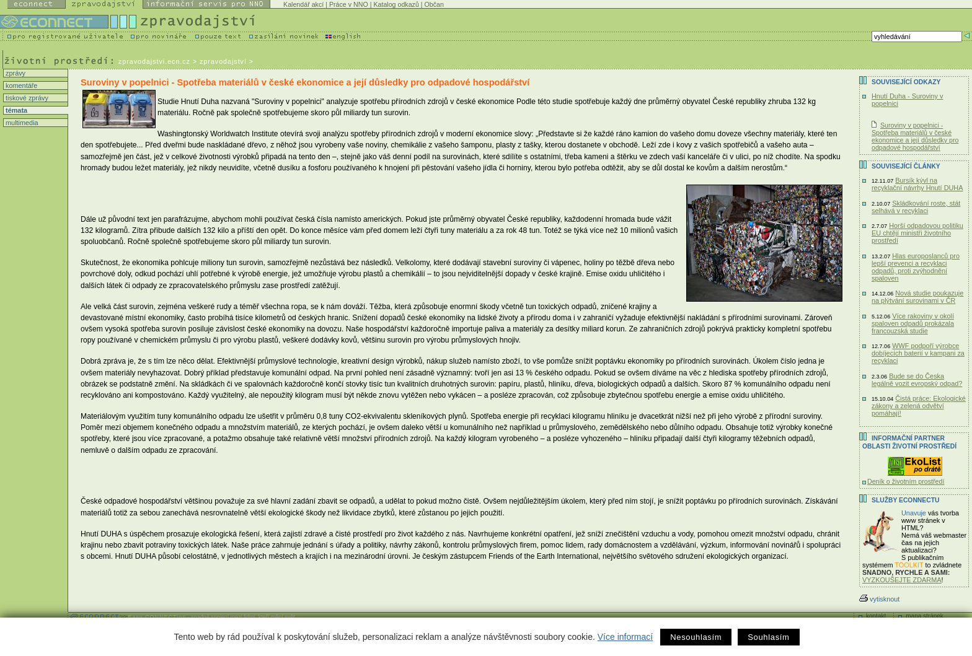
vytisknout (879, 599)
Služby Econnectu (905, 500)
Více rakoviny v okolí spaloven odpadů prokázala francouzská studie (913, 323)
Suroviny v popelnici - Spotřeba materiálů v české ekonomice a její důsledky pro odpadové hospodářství (915, 136)
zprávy (14, 73)
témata (15, 110)
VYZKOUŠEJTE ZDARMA (902, 580)
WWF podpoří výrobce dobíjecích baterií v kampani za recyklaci (918, 353)
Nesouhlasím (696, 637)
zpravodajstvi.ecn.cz (154, 61)
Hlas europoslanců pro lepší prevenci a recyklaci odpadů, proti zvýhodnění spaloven (916, 267)
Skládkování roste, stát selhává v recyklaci (916, 206)
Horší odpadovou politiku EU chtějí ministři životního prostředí (917, 233)
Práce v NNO (348, 4)
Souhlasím (768, 637)
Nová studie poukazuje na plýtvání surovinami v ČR (917, 296)
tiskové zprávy (26, 98)
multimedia (21, 122)
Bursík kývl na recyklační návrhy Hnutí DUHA (917, 184)
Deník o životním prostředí (905, 481)
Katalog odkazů (395, 4)
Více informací (625, 637)
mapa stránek (924, 616)
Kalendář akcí (303, 4)
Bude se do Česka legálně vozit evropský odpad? (917, 379)
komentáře (20, 85)
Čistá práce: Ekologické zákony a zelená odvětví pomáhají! (919, 406)
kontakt (876, 616)
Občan (434, 4)
